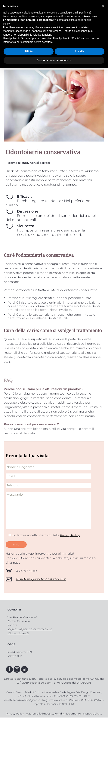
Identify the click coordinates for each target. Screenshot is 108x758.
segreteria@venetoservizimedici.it (41, 579)
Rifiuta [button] (28, 51)
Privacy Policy (70, 535)
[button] (103, 6)
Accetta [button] (79, 51)
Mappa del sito (92, 713)
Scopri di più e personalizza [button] (54, 60)
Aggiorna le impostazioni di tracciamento (53, 713)
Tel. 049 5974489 (18, 633)
